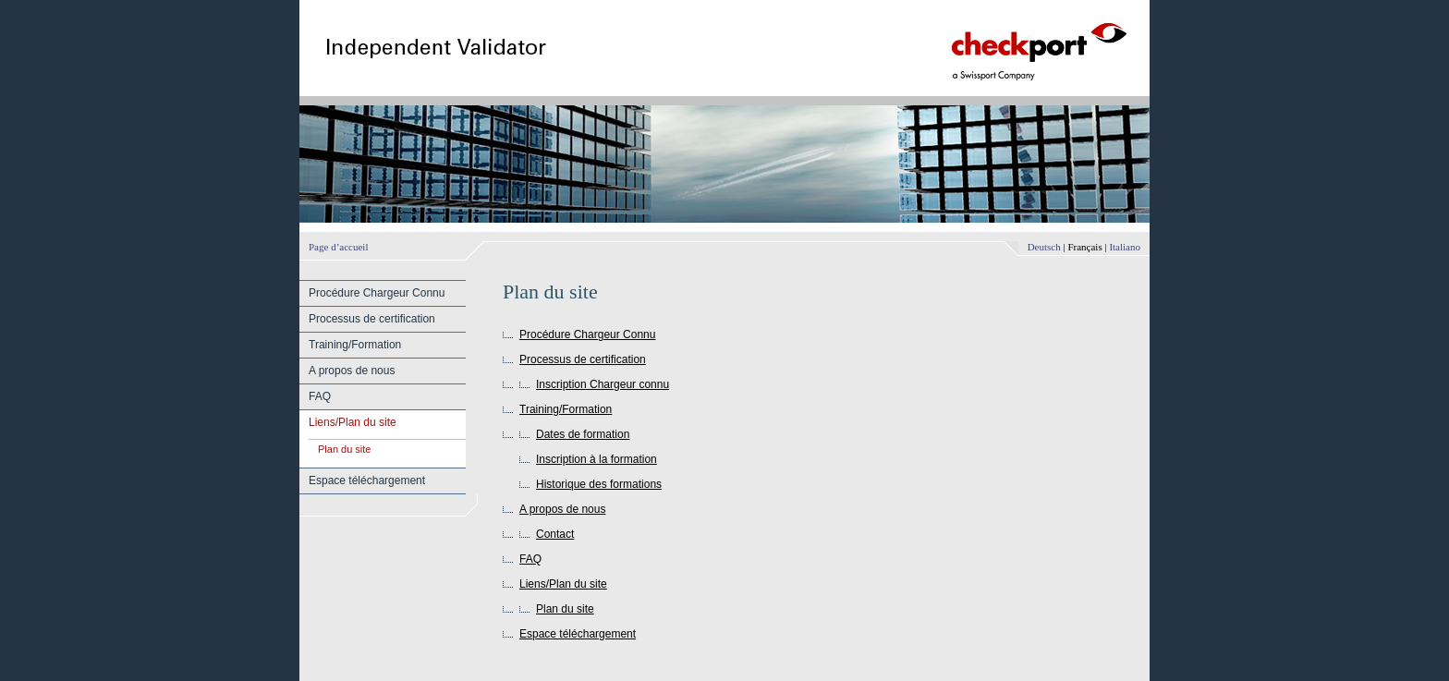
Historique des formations (599, 484)
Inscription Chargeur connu (602, 384)
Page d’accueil (338, 246)
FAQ (320, 396)
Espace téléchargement (367, 480)
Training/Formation (355, 344)
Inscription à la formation (596, 459)
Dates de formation (582, 434)
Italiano (1124, 246)
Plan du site (344, 449)
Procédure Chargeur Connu (376, 292)
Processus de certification (372, 318)
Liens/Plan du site (352, 422)
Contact (555, 534)
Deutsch (1044, 246)
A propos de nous (352, 370)
